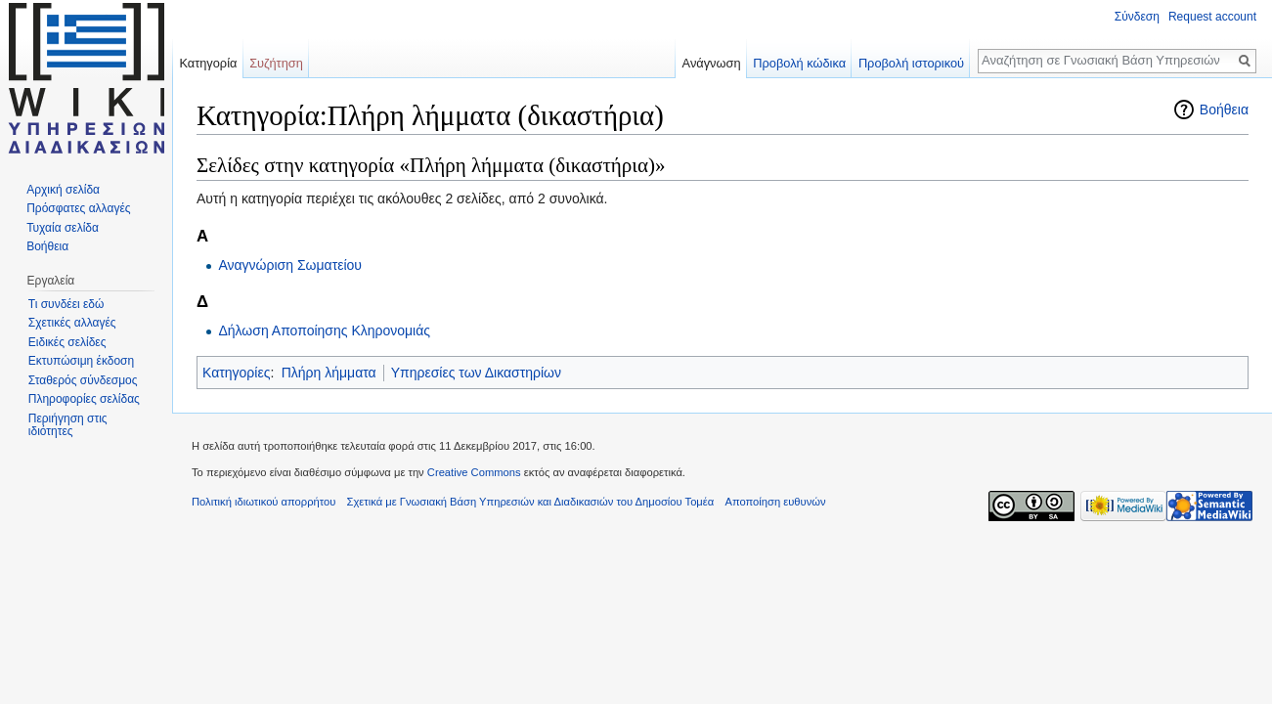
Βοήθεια (1224, 109)
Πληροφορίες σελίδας (84, 399)
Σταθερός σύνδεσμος (83, 380)
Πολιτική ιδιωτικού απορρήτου (263, 501)
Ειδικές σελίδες (67, 342)
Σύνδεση (1137, 16)
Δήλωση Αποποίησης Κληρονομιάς (324, 330)
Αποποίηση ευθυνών (774, 501)
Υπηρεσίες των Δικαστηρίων (476, 372)
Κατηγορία (208, 63)
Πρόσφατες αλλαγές (78, 208)
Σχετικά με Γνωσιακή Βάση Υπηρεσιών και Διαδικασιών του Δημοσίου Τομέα (531, 501)
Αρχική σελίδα (63, 190)
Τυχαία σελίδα (62, 228)
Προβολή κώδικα (799, 63)
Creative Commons (474, 472)
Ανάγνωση (711, 63)
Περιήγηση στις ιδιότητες (68, 425)
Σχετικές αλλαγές (72, 323)
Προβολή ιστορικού (911, 63)
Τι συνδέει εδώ (66, 304)
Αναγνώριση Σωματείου (290, 265)
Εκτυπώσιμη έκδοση (81, 361)
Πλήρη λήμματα (329, 372)
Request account (1212, 16)
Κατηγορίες (236, 372)
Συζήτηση (276, 63)
